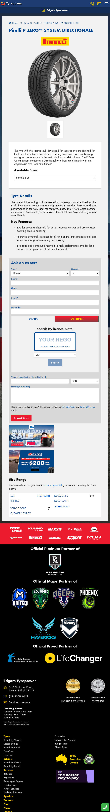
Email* (14, 298)
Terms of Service (87, 406)
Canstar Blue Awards (65, 714)
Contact (8, 774)
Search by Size (11, 718)
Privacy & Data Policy (20, 807)
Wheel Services (11, 763)
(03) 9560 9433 (18, 670)
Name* (14, 278)
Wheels (8, 733)
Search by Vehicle (12, 714)
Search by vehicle (53, 460)
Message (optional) (20, 386)
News (7, 782)
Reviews (9, 789)
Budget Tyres (61, 717)
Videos (8, 786)
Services (8, 744)
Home (13, 23)
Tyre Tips (8, 729)
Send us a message (19, 676)
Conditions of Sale (38, 807)
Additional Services (13, 766)
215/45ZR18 (44, 470)
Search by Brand (12, 721)
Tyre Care (8, 725)
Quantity (75, 269)
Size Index (60, 710)
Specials (8, 770)
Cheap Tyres (61, 721)
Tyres (7, 710)
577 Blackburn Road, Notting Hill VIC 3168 (21, 663)
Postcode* (16, 307)
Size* (14, 269)
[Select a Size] (55, 177)
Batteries (8, 748)
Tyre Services (10, 759)
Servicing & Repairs (13, 755)
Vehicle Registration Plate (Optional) (29, 377)
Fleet (6, 778)
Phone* (14, 288)
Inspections (9, 751)
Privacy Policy (68, 406)
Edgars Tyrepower (55, 10)
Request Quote (21, 418)
